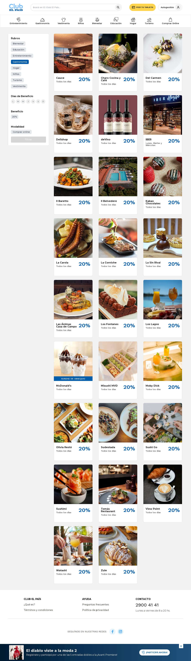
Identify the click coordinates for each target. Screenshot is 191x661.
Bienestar (97, 23)
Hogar (133, 23)
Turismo (149, 23)
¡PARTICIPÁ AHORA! (154, 652)
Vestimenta (64, 23)
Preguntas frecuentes (95, 604)
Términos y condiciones (38, 610)
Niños (81, 23)
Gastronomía (42, 23)
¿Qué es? (29, 604)
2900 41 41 (147, 605)
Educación (116, 23)
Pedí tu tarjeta (142, 7)
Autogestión (171, 7)
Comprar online (21, 132)
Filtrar (28, 139)
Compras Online (170, 23)
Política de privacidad (95, 610)
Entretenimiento (18, 23)
